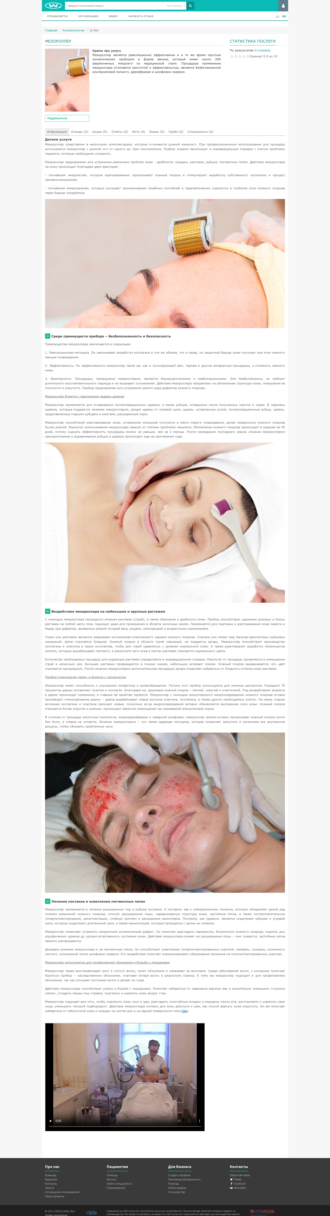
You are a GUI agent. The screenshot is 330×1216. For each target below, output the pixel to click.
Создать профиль (179, 1175)
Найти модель (177, 1188)
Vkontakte (238, 1188)
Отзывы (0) (79, 131)
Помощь (112, 1175)
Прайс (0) (176, 131)
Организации (88, 16)
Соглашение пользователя (62, 1192)
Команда (50, 1175)
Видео (113, 16)
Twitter (236, 1179)
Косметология (73, 30)
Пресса (49, 1188)
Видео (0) (156, 131)
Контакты (51, 1183)
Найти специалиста (119, 1183)
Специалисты (57, 16)
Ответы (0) (120, 131)
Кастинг (112, 1179)
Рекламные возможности (184, 1179)
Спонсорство (176, 1192)
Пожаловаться (116, 1188)
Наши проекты (54, 1196)
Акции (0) (99, 131)
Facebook (238, 1183)
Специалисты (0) (200, 131)
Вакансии (51, 1179)
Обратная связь (240, 1175)
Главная (51, 30)
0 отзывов (262, 50)
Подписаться (57, 118)
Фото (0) (138, 131)
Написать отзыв (140, 16)
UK (277, 16)
